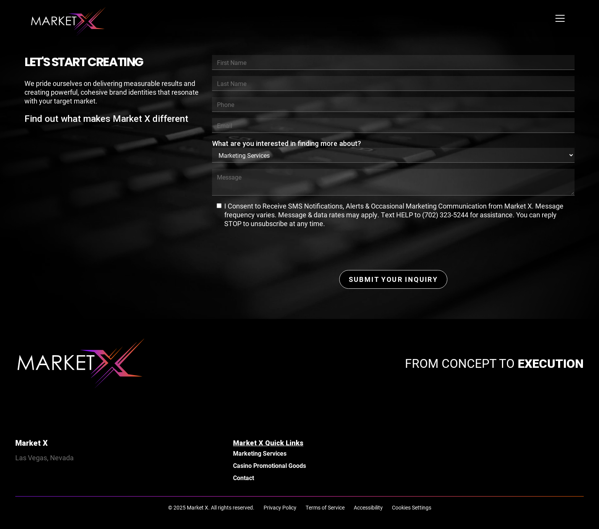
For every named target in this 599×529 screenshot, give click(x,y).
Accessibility (368, 507)
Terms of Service (325, 507)
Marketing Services (260, 453)
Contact (243, 478)
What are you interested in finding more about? (286, 143)
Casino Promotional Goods (269, 465)
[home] (69, 18)
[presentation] (270, 249)
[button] (560, 18)
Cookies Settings (411, 507)
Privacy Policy (280, 507)
